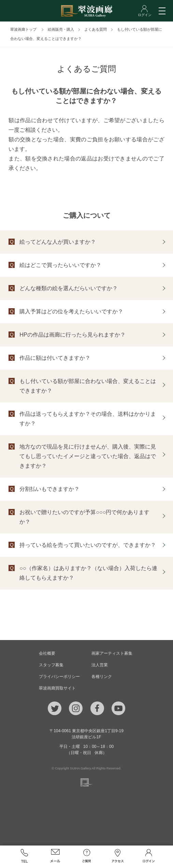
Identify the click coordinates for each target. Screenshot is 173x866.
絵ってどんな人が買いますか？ (57, 242)
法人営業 (99, 665)
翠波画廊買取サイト (57, 688)
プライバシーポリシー (59, 676)
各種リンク (101, 676)
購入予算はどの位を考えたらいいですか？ (71, 311)
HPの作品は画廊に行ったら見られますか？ (72, 335)
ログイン (148, 856)
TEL (24, 856)
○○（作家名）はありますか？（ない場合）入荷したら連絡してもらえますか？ (88, 573)
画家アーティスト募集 (111, 653)
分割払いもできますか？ (49, 489)
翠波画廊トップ (23, 29)
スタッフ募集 (51, 665)
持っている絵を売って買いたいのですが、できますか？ (87, 545)
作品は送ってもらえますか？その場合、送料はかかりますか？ (87, 418)
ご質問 (86, 856)
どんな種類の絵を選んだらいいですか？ (68, 288)
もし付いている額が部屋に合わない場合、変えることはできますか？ (87, 386)
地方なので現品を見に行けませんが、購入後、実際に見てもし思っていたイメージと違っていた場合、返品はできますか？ (87, 456)
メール (55, 856)
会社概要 (47, 653)
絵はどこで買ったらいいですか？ (60, 265)
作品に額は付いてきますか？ (54, 358)
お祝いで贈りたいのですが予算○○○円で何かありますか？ (84, 517)
